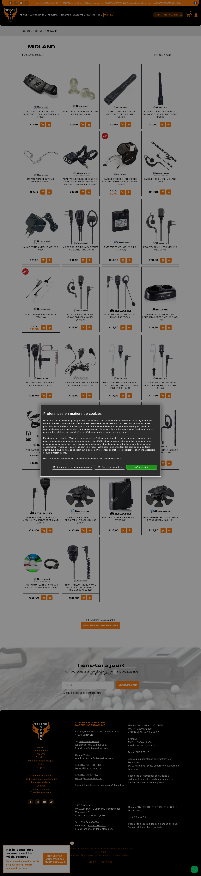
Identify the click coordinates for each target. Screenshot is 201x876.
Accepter (141, 467)
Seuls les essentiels (109, 467)
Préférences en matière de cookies (72, 467)
